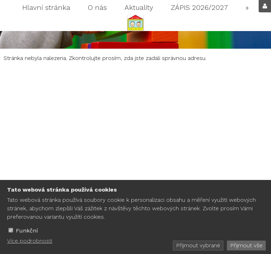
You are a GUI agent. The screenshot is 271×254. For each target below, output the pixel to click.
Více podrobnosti (29, 240)
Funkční (27, 230)
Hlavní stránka (46, 7)
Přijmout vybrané (198, 245)
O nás (97, 7)
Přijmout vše (246, 245)
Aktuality (139, 7)
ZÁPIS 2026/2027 (199, 7)
